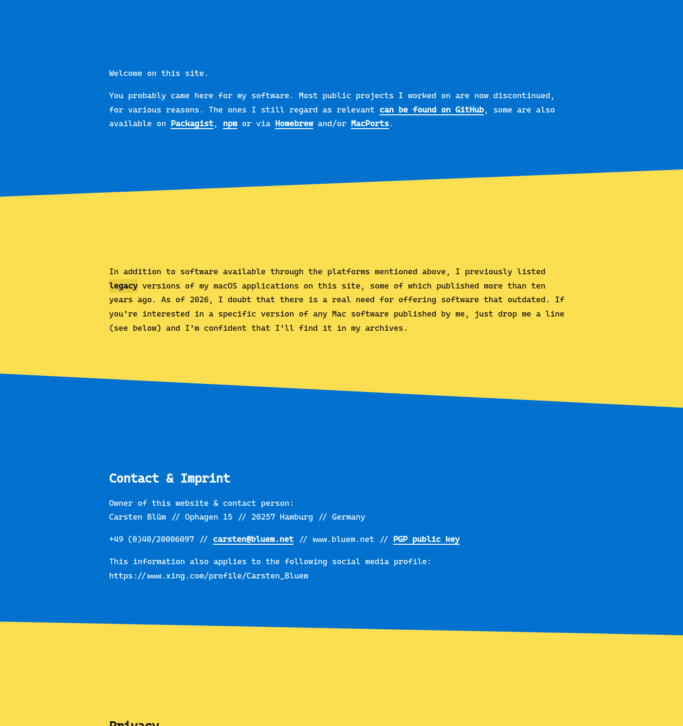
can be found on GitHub (431, 109)
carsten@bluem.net (253, 539)
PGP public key (426, 539)
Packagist (192, 123)
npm (230, 123)
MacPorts (370, 123)
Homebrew (294, 123)
